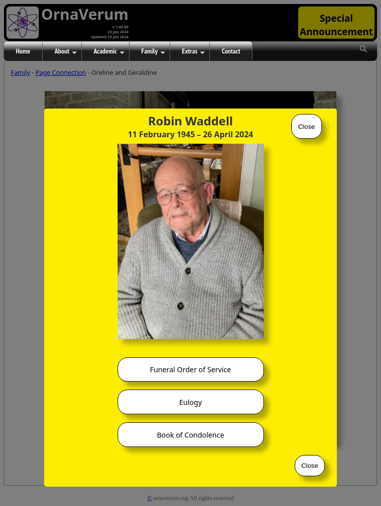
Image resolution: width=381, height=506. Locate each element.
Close (306, 126)
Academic (109, 51)
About (66, 51)
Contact (231, 51)
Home (23, 51)
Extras (193, 51)
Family (153, 51)
